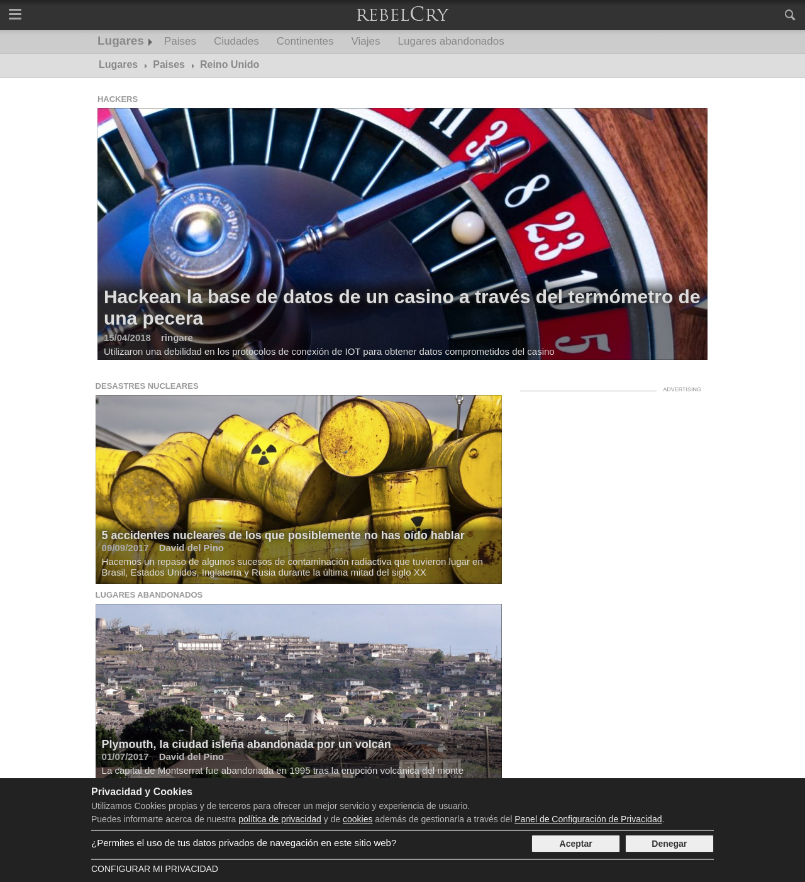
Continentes (305, 41)
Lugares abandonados (451, 41)
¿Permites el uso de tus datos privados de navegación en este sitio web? (243, 842)
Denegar (669, 844)
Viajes (366, 41)
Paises (180, 41)
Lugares (120, 40)
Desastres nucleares (147, 386)
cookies (357, 819)
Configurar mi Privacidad (154, 869)
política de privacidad (279, 819)
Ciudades (236, 41)
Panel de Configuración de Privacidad (588, 819)
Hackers (117, 99)
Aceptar (576, 844)
